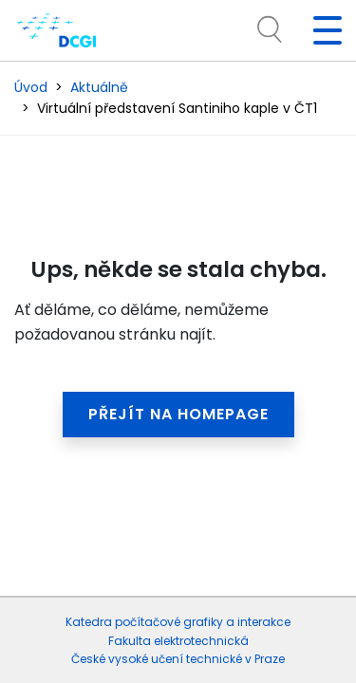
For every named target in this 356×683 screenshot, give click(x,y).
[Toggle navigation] (320, 30)
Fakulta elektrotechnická (178, 641)
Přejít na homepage (178, 414)
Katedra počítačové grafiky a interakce (178, 622)
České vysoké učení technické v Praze (178, 659)
